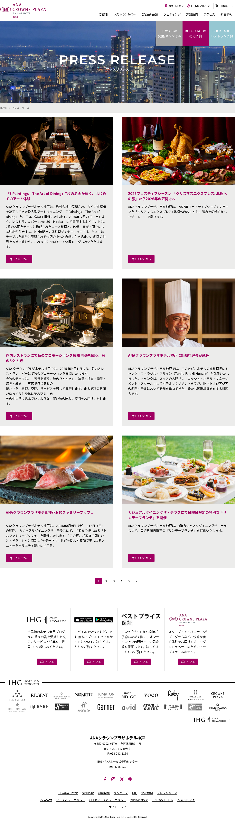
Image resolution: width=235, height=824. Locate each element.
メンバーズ (121, 793)
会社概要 (147, 793)
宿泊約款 (88, 793)
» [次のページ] (136, 581)
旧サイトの (169, 33)
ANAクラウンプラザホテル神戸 (23, 10)
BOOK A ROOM (196, 33)
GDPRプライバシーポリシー (107, 800)
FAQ (134, 793)
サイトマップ (117, 807)
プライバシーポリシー (70, 800)
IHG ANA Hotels (68, 793)
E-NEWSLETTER (162, 800)
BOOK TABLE (222, 33)
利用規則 (104, 793)
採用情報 (46, 800)
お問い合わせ (139, 800)
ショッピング (186, 800)
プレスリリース (167, 793)
